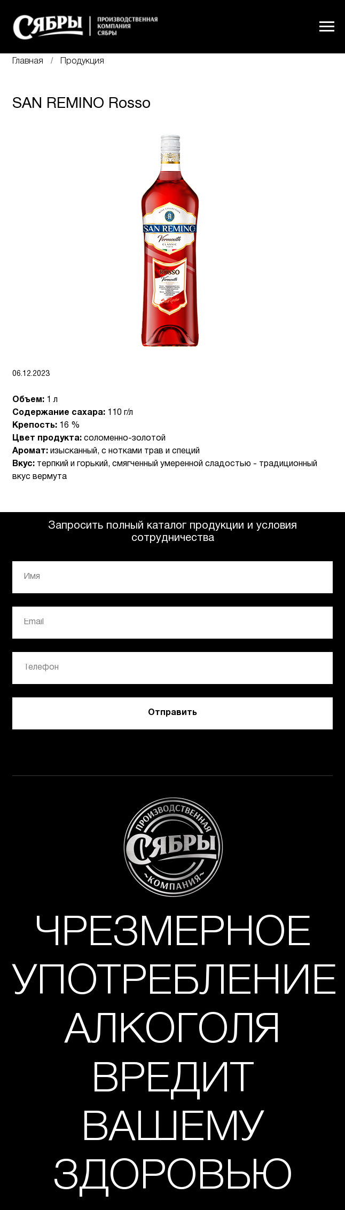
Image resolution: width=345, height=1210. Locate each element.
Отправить (172, 713)
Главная (27, 61)
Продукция (82, 61)
